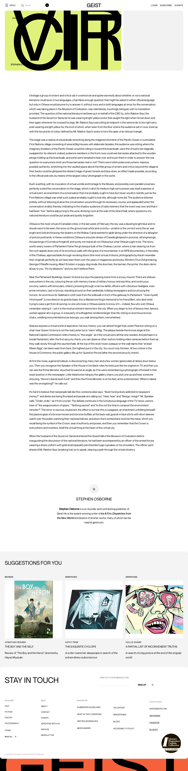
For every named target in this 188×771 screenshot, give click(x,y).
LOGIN (154, 5)
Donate (178, 5)
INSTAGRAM (154, 715)
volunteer (119, 707)
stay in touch (155, 702)
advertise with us (50, 723)
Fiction (8, 712)
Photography (12, 723)
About (44, 706)
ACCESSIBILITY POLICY (123, 728)
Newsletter (47, 735)
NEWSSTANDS (119, 714)
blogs (116, 721)
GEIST (43, 701)
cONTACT (45, 712)
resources (82, 700)
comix (8, 730)
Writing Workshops (87, 721)
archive (45, 729)
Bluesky (153, 729)
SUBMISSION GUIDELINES (88, 707)
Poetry (8, 717)
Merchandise (84, 728)
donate (45, 718)
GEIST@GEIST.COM (158, 708)
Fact (7, 706)
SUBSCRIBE (166, 5)
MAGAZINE (9, 700)
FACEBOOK (154, 722)
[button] (11, 5)
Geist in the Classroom (89, 714)
